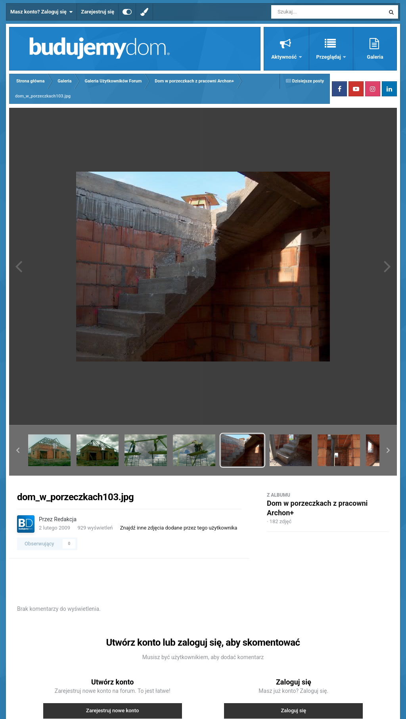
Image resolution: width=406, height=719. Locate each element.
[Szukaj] (310, 12)
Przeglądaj (329, 57)
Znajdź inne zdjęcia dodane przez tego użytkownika (178, 528)
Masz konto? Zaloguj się (41, 12)
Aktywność (284, 57)
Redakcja (65, 519)
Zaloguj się (293, 710)
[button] (18, 450)
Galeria (375, 57)
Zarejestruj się (97, 12)
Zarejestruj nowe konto (112, 710)
